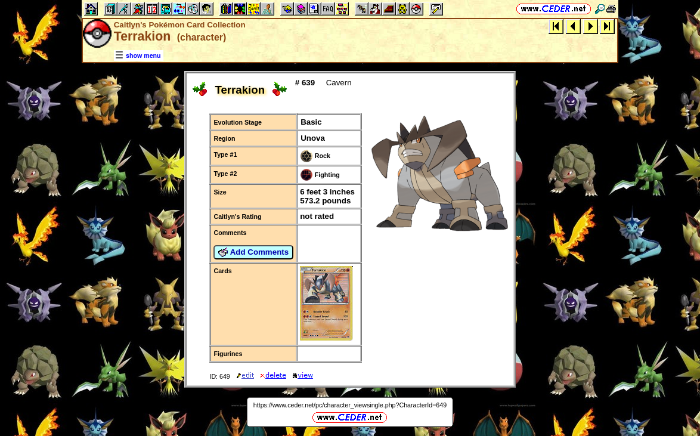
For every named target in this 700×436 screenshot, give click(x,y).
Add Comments (253, 252)
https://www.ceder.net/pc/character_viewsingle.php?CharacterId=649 (350, 405)
